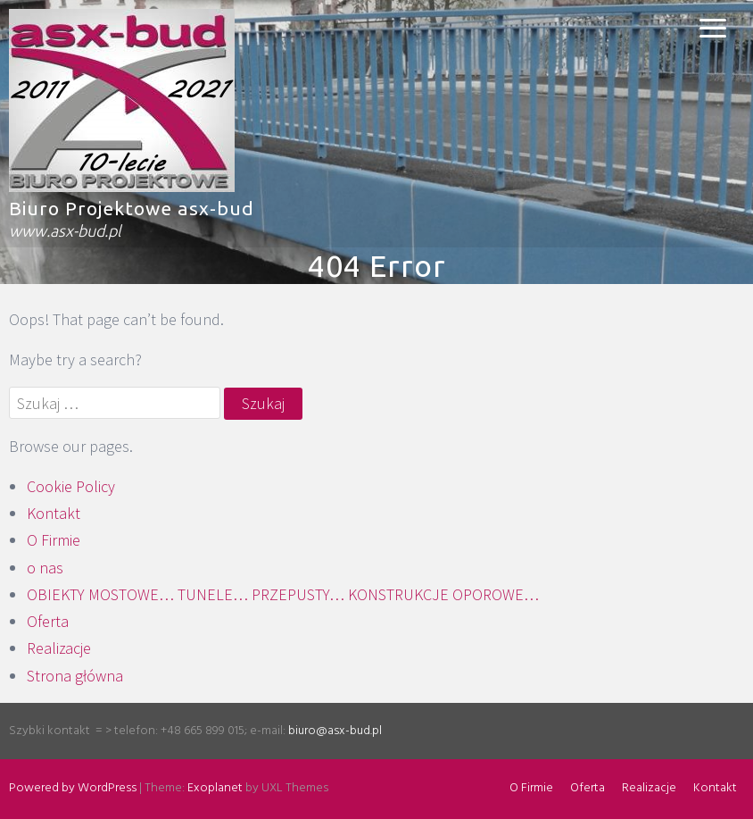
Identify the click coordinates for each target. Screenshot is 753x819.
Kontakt (53, 513)
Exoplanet (215, 788)
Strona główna (75, 675)
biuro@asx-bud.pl (335, 731)
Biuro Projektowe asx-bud (131, 208)
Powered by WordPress (73, 788)
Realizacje (59, 648)
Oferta (48, 621)
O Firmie (53, 540)
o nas (45, 567)
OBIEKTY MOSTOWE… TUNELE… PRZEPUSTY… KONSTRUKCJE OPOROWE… (283, 594)
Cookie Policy (71, 486)
